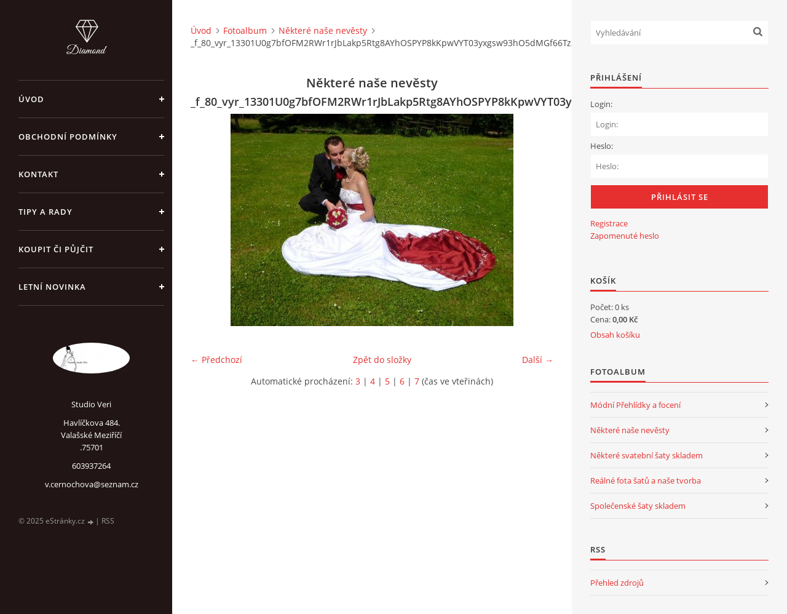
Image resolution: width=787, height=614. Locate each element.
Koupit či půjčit (55, 249)
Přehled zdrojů (617, 582)
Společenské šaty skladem (638, 505)
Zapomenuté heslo (624, 235)
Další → (537, 359)
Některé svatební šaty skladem (646, 455)
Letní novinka (52, 286)
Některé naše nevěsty (323, 30)
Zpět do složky (382, 359)
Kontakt (38, 174)
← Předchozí (216, 359)
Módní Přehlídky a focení (635, 404)
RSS (107, 521)
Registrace (609, 223)
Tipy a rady (45, 211)
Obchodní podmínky (67, 136)
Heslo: (601, 145)
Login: (601, 104)
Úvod (31, 99)
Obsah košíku (615, 334)
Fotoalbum (245, 30)
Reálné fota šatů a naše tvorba (645, 480)
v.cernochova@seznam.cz (91, 484)
